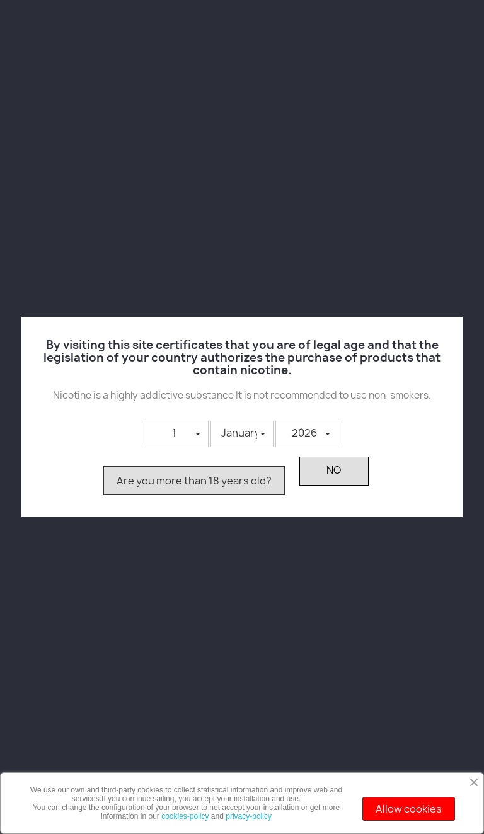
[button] (177, 434)
